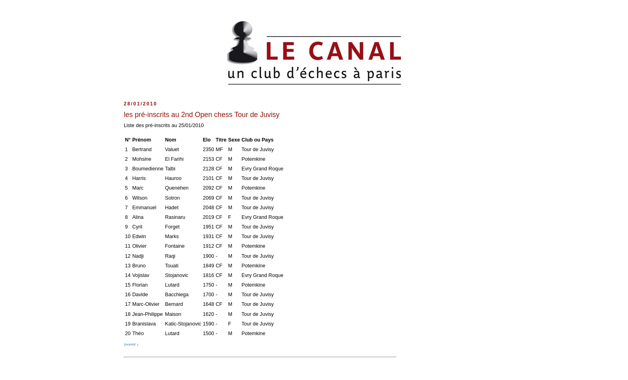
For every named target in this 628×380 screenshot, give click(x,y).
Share (130, 344)
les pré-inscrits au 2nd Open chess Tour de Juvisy (202, 115)
